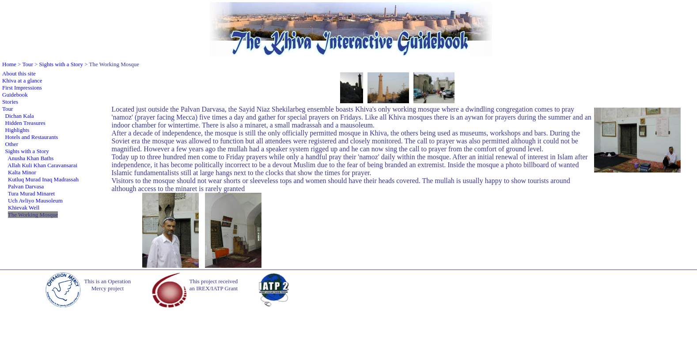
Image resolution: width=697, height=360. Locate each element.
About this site (19, 73)
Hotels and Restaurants (31, 137)
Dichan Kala (19, 115)
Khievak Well (23, 207)
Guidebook (15, 94)
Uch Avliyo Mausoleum (35, 200)
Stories (10, 101)
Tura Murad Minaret (31, 193)
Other (12, 144)
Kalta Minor (22, 172)
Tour (27, 64)
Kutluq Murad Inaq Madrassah (43, 179)
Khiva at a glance (22, 80)
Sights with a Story (61, 64)
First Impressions (22, 87)
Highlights (17, 130)
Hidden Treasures (25, 123)
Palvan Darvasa (26, 186)
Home (9, 64)
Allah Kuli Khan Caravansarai (42, 165)
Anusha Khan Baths (30, 158)
